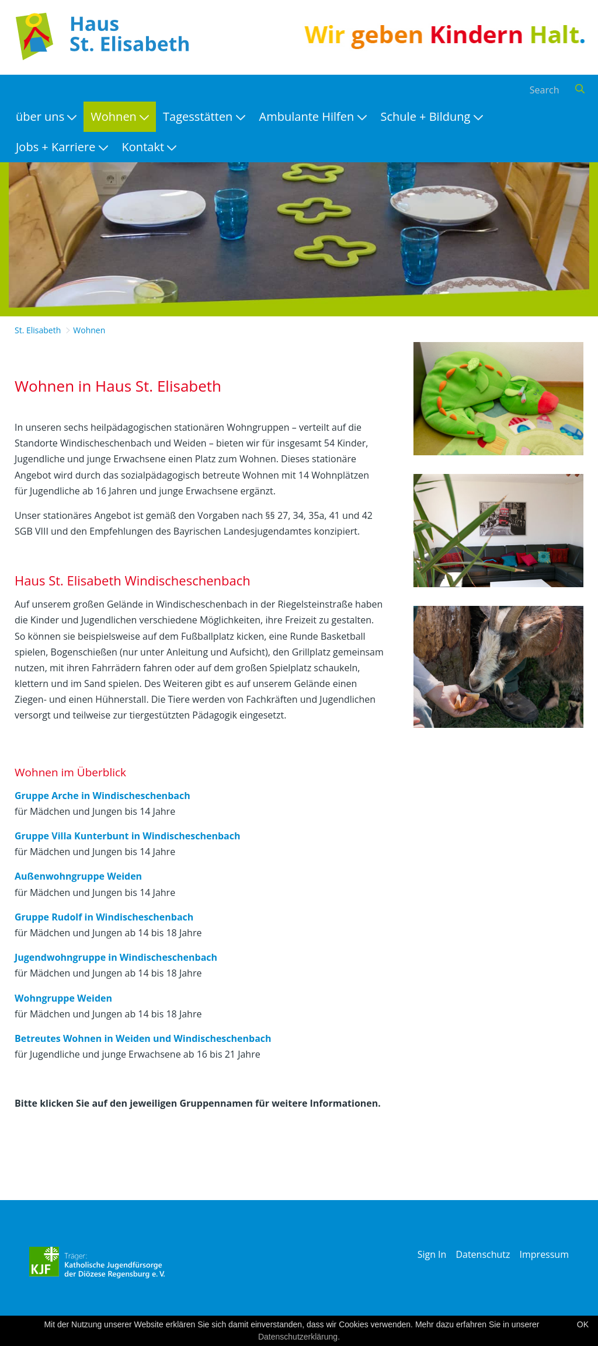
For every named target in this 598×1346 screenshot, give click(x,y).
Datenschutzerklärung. (299, 1336)
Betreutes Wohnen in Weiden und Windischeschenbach (143, 1038)
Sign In (432, 1254)
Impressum (544, 1254)
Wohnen (89, 330)
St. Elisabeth (38, 330)
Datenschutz (483, 1254)
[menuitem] (46, 117)
